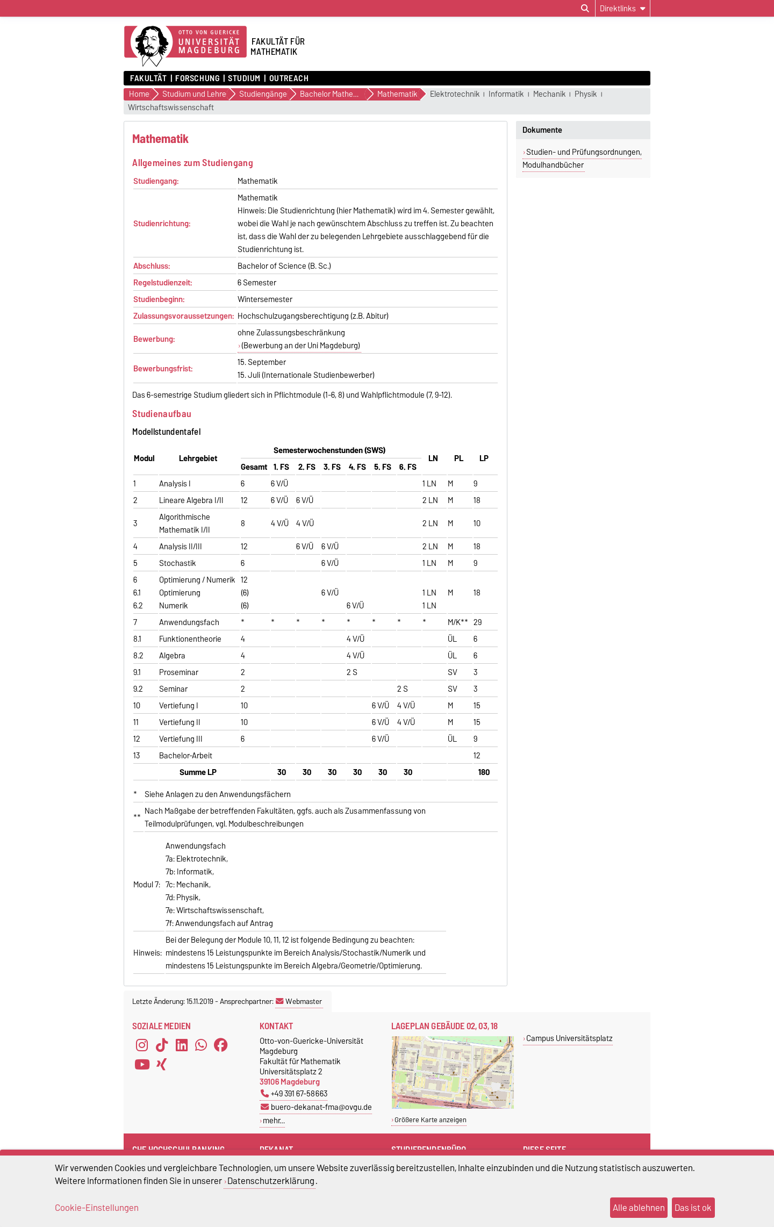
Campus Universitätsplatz (569, 1038)
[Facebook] (221, 1045)
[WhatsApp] (201, 1045)
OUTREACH (289, 78)
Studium (244, 78)
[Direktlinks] (623, 8)
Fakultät (148, 78)
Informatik (506, 94)
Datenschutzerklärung (270, 1180)
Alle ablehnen (639, 1207)
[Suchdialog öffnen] (585, 8)
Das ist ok (693, 1207)
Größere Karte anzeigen (431, 1119)
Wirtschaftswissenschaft (171, 108)
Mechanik (549, 94)
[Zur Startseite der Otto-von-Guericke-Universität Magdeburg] (185, 46)
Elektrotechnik (455, 94)
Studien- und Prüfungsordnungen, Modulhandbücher (582, 158)
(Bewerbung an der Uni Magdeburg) (300, 345)
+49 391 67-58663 (294, 1093)
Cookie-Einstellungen (97, 1207)
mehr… (274, 1120)
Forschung (197, 78)
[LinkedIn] (181, 1045)
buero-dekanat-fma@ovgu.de (316, 1107)
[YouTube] (142, 1064)
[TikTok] (161, 1045)
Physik (586, 94)
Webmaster (299, 1001)
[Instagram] (142, 1045)
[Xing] (161, 1064)
